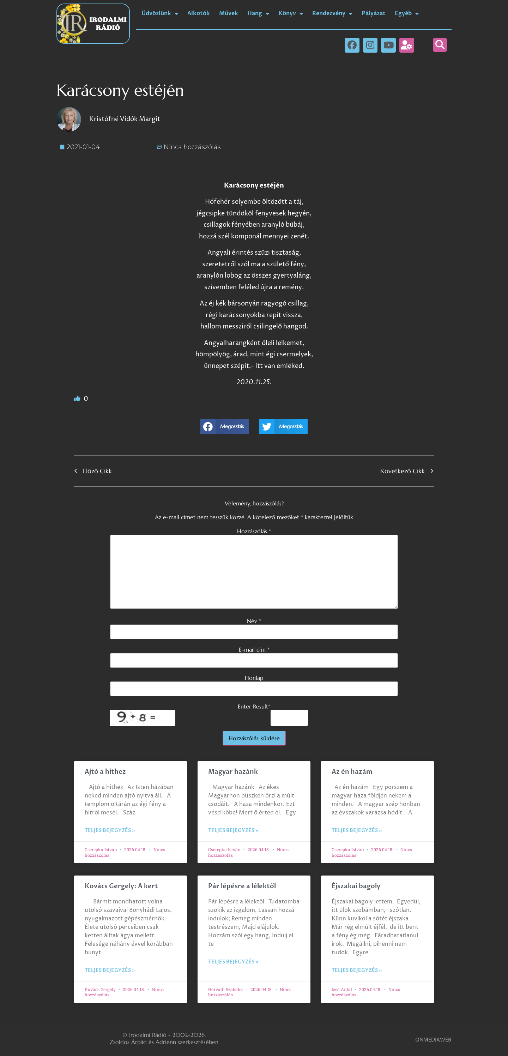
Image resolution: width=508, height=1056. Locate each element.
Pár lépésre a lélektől (242, 886)
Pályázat (374, 13)
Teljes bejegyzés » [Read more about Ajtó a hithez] (110, 830)
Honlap (254, 678)
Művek (228, 13)
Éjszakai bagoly (356, 886)
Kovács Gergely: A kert (121, 886)
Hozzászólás (254, 531)
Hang (258, 13)
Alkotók (198, 13)
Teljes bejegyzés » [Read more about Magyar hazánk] (233, 830)
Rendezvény (332, 13)
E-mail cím (254, 649)
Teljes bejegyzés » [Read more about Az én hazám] (357, 830)
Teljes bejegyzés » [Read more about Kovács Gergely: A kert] (110, 970)
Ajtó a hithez (105, 771)
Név (254, 621)
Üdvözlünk (159, 13)
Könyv (290, 13)
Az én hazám (352, 771)
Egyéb (407, 13)
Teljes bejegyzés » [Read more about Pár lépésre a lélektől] (233, 962)
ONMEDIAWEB (433, 1040)
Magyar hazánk (233, 771)
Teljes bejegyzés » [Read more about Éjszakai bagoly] (357, 970)
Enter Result (254, 706)
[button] (440, 45)
